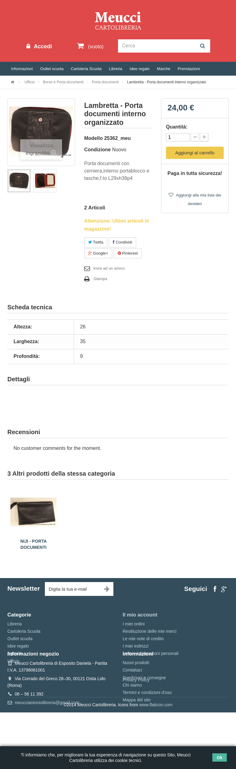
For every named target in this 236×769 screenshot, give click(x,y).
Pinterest (128, 253)
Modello (93, 138)
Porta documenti (105, 82)
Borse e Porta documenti (63, 82)
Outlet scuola (52, 68)
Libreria (115, 68)
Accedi (42, 46)
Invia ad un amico (109, 268)
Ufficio (30, 82)
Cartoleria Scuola (86, 68)
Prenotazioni (189, 68)
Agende (14, 653)
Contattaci (132, 698)
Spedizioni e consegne (144, 706)
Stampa (100, 278)
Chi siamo (132, 713)
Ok (219, 757)
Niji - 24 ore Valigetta (33, 541)
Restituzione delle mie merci (149, 631)
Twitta (95, 242)
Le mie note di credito (143, 638)
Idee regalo (140, 68)
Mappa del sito (137, 728)
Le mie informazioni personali (151, 653)
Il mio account (140, 615)
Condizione (97, 149)
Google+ (98, 253)
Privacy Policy (136, 736)
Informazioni (22, 68)
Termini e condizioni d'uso (147, 720)
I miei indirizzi (135, 646)
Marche (163, 68)
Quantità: (176, 126)
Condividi (122, 242)
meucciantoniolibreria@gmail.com (47, 730)
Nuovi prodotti (136, 690)
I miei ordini (134, 623)
